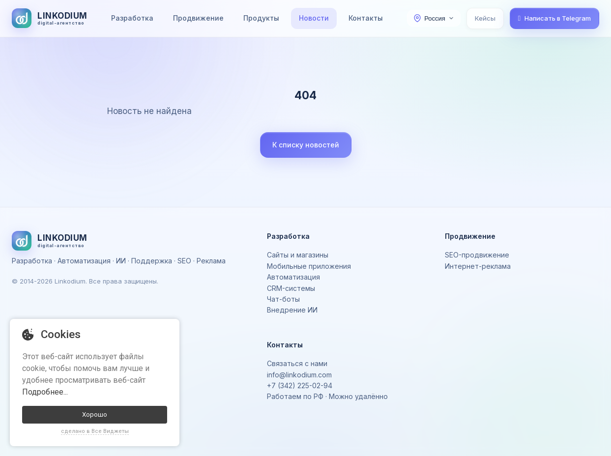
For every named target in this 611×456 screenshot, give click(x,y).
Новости (314, 18)
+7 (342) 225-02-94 (299, 385)
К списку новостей (305, 145)
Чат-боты (283, 299)
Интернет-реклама (478, 266)
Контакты (366, 18)
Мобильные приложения (309, 266)
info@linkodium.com (299, 374)
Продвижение (198, 18)
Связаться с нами (297, 363)
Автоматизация (293, 277)
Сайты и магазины (297, 255)
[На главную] (49, 18)
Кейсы (485, 18)
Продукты (261, 18)
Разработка (132, 18)
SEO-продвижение (477, 255)
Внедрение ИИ (292, 310)
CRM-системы (291, 288)
